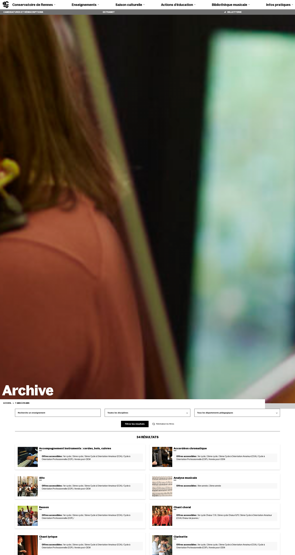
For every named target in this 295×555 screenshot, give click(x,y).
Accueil (7, 401)
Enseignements (85, 5)
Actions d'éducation (178, 5)
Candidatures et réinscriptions (23, 11)
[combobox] (147, 411)
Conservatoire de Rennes (33, 5)
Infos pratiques (279, 5)
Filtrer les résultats (135, 422)
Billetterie (233, 11)
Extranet (108, 11)
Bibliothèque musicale (231, 5)
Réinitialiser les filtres (163, 422)
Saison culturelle (130, 5)
